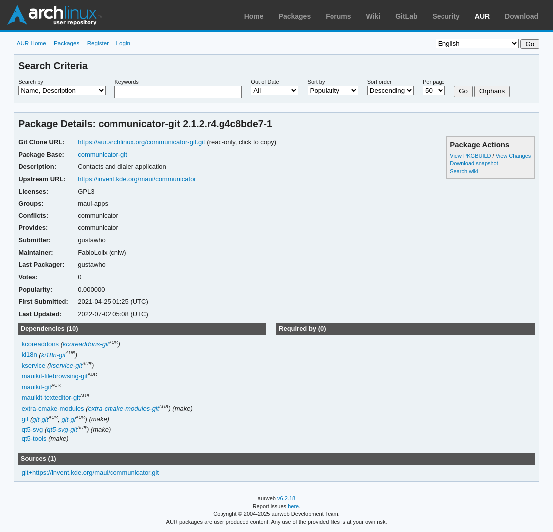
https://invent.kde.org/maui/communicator (137, 179)
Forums (338, 16)
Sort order (379, 82)
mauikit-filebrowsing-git (55, 376)
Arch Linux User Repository (54, 15)
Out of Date (265, 82)
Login (123, 43)
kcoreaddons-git (86, 344)
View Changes (513, 156)
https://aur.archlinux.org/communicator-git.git (141, 142)
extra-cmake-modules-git (123, 408)
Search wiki (464, 171)
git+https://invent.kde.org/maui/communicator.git (90, 472)
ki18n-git (53, 355)
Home (254, 16)
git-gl (68, 419)
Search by (30, 82)
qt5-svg (32, 429)
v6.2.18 (286, 498)
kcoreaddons (40, 344)
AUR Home (31, 43)
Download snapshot (474, 163)
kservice (34, 365)
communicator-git (102, 154)
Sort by (316, 82)
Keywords (126, 82)
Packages (295, 16)
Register (98, 43)
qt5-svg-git (62, 429)
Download (521, 16)
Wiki (373, 16)
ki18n (29, 355)
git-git (40, 419)
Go (463, 91)
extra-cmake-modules (53, 408)
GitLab (406, 16)
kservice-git (65, 365)
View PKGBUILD (471, 156)
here (293, 506)
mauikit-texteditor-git (51, 398)
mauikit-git (36, 387)
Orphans (492, 91)
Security (446, 16)
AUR (482, 16)
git (25, 419)
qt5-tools (34, 438)
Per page (434, 82)
